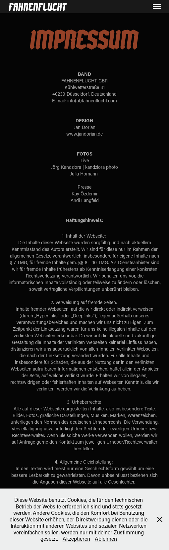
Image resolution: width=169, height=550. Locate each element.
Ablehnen (106, 538)
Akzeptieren (76, 538)
